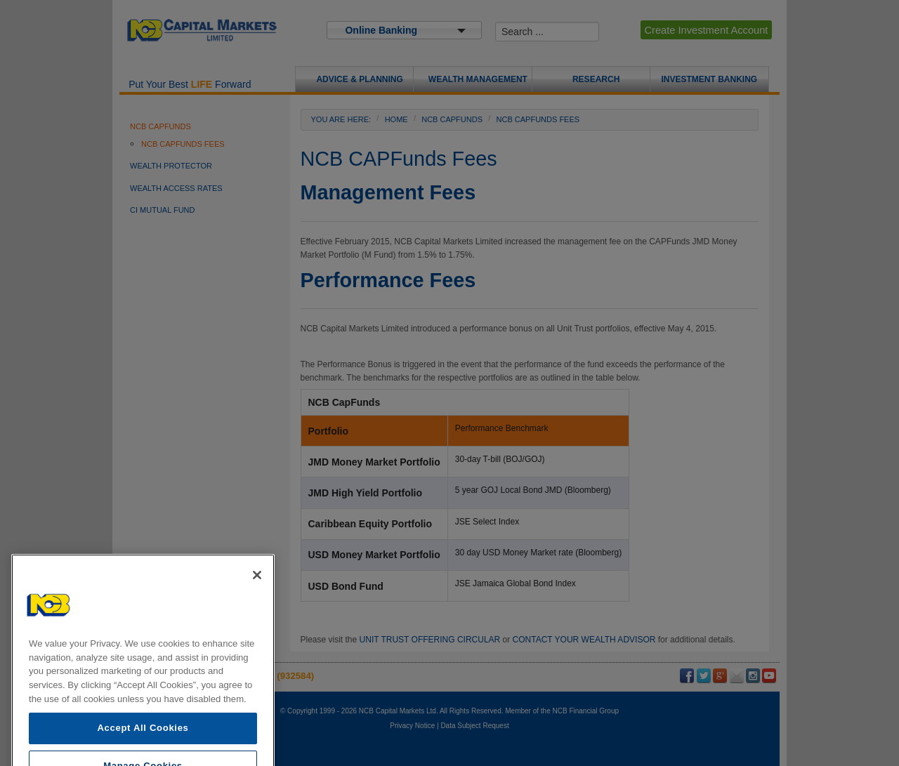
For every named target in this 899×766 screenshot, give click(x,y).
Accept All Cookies (142, 749)
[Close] (257, 596)
